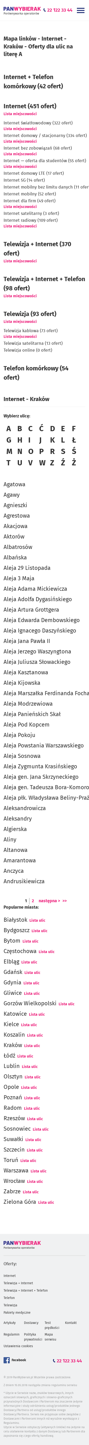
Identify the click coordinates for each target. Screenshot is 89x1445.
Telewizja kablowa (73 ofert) (31, 331)
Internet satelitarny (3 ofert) (31, 214)
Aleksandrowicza (25, 808)
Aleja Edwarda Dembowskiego (42, 620)
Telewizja (10, 1305)
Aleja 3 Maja (19, 578)
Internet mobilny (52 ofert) (30, 194)
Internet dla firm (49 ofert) (30, 201)
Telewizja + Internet (18, 1283)
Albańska (15, 558)
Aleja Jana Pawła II (27, 641)
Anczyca (14, 871)
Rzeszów (14, 1118)
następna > (49, 901)
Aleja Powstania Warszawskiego (44, 746)
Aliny (10, 840)
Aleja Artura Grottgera (31, 610)
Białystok (15, 920)
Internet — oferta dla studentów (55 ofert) (45, 161)
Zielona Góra (20, 1202)
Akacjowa (16, 526)
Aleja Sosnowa (22, 756)
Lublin (12, 1066)
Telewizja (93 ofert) (30, 314)
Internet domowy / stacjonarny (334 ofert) (45, 136)
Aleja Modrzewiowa (28, 704)
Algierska (15, 829)
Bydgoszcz (16, 930)
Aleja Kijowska (22, 683)
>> (64, 901)
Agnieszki (15, 505)
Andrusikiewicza (24, 881)
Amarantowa (20, 861)
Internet (10, 1276)
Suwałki (13, 1139)
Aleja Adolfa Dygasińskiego (38, 599)
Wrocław (14, 1181)
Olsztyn (13, 1077)
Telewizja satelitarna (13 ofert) (33, 343)
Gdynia (12, 983)
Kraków (13, 1045)
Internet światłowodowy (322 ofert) (38, 123)
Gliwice (13, 993)
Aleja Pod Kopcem (27, 725)
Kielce (11, 1024)
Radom (13, 1108)
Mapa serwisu (50, 1337)
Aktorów (14, 537)
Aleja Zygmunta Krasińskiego (40, 767)
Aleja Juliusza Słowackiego (37, 662)
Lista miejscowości (20, 114)
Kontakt (71, 1323)
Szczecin (14, 1150)
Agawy (12, 495)
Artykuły (10, 1323)
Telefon (9, 1298)
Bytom (12, 941)
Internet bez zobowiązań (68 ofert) (38, 148)
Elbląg (11, 962)
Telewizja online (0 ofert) (28, 350)
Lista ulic (37, 920)
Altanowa (16, 850)
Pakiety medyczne (17, 1312)
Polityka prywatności (33, 1337)
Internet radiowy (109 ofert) (31, 220)
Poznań (13, 1097)
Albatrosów (18, 547)
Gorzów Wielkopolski (30, 1003)
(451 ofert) (30, 106)
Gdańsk (13, 972)
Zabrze (12, 1192)
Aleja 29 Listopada (27, 568)
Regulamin (11, 1334)
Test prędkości (52, 1325)
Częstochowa (20, 951)
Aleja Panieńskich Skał (32, 714)
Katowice (15, 1014)
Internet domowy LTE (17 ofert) (34, 173)
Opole (11, 1087)
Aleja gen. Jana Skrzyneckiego (41, 777)
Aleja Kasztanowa (26, 672)
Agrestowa (17, 516)
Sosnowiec (17, 1129)
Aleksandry (18, 819)
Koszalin (14, 1035)
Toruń (11, 1160)
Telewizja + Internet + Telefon (26, 1290)
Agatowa (14, 484)
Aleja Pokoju (19, 735)
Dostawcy (31, 1323)
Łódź (9, 1056)
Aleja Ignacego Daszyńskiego (40, 631)
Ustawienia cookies (18, 1346)
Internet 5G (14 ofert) (24, 180)
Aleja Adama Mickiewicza (35, 589)
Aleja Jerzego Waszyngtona (37, 652)
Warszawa (16, 1171)
